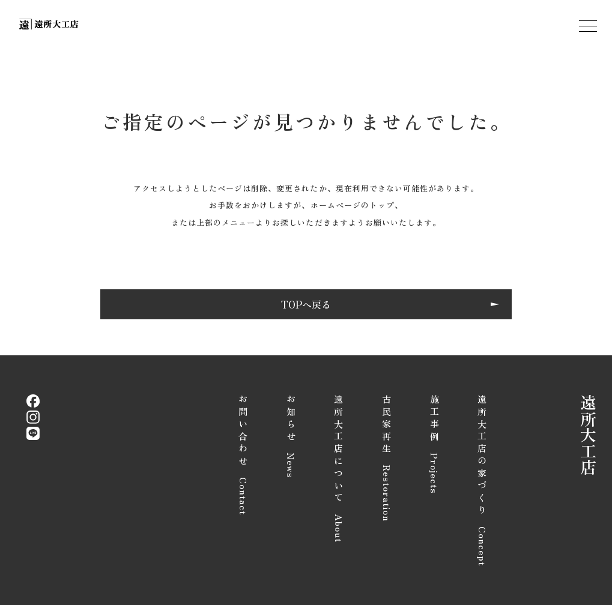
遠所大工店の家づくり (482, 480)
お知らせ (291, 436)
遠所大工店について (339, 468)
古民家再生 (387, 458)
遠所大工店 (589, 434)
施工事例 (434, 444)
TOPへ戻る (306, 304)
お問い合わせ (243, 454)
